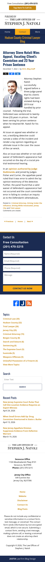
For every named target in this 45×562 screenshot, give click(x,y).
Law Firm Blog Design (22, 558)
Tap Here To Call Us (22, 7)
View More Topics (11, 364)
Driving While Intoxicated (22, 205)
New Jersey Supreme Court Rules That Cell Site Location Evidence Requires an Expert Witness (21, 405)
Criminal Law (11, 318)
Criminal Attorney (18, 203)
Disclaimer (22, 500)
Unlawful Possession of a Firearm (20, 360)
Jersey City (10, 330)
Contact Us (22, 504)
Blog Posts (22, 509)
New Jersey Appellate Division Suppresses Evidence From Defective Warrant (20, 431)
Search (22, 387)
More (37, 32)
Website (22, 496)
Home (7, 32)
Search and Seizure (13, 341)
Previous (8, 221)
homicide (9, 353)
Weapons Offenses (13, 357)
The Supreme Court (13, 349)
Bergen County (11, 338)
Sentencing (9, 345)
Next (30, 221)
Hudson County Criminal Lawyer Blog (22, 21)
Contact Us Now (22, 288)
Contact (22, 32)
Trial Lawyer (15, 208)
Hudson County (12, 322)
